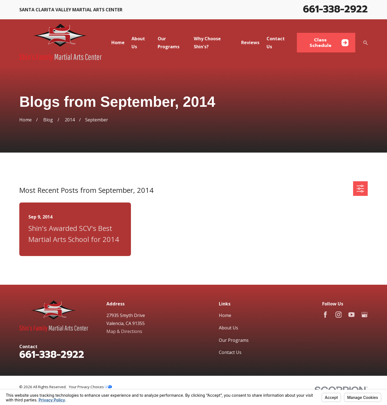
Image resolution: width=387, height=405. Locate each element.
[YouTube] (351, 314)
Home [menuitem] (118, 42)
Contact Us (230, 352)
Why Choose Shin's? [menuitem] (207, 43)
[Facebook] (325, 314)
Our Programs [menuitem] (168, 43)
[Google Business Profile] (364, 314)
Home (225, 315)
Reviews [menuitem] (250, 42)
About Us (228, 328)
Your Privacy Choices (90, 386)
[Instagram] (338, 314)
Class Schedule (329, 42)
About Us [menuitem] (138, 43)
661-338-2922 (335, 9)
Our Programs (234, 340)
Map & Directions (124, 331)
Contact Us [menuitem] (276, 43)
